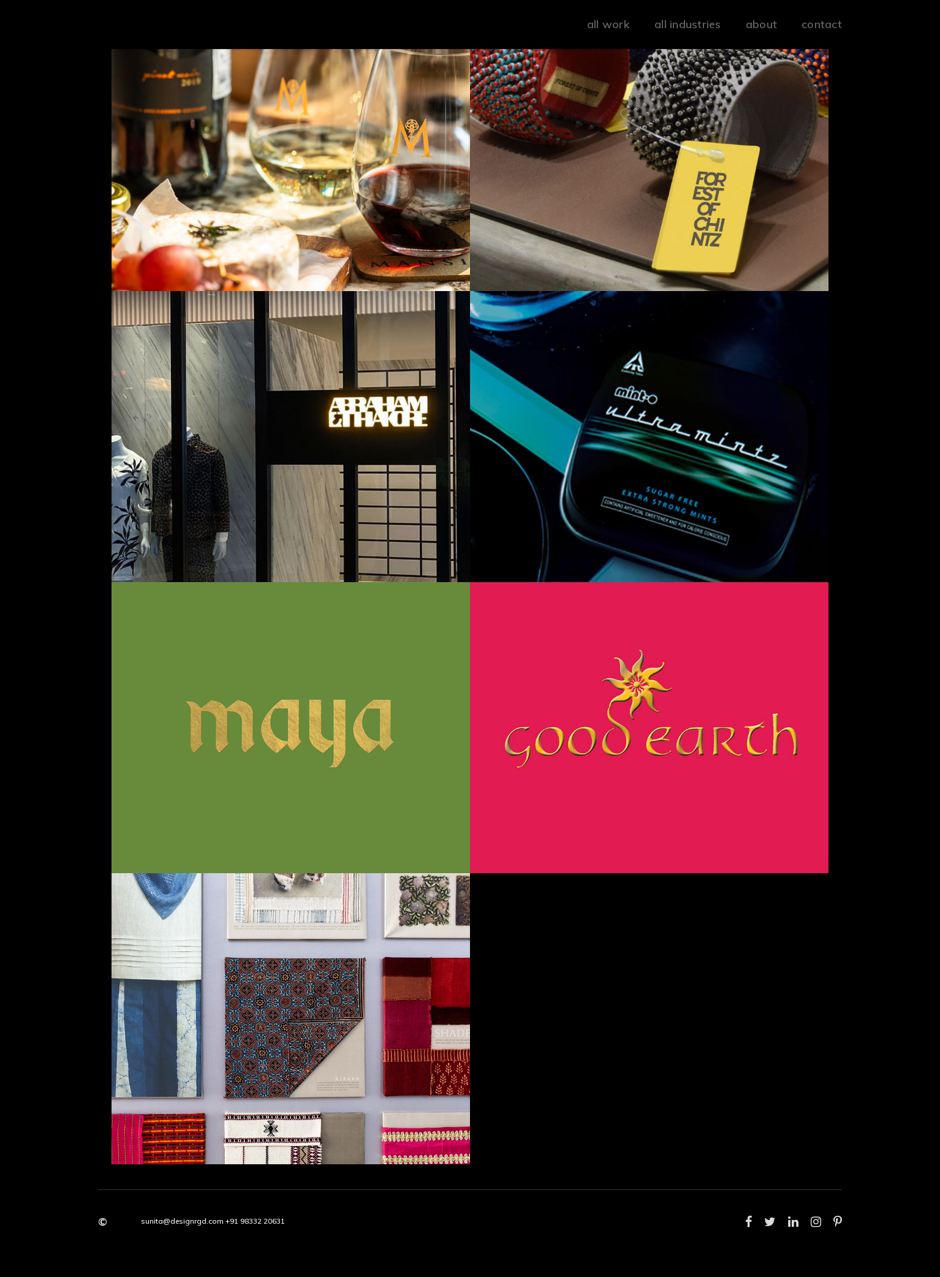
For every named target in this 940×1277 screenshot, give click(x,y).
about (761, 24)
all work (608, 24)
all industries (687, 24)
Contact (822, 24)
